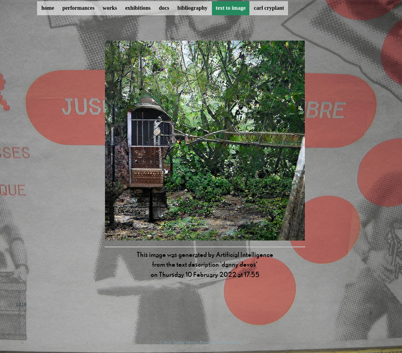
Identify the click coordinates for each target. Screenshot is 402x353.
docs (164, 8)
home (47, 8)
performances (78, 8)
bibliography (192, 8)
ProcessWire (232, 342)
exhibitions (138, 8)
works (110, 8)
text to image (231, 8)
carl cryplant (269, 8)
